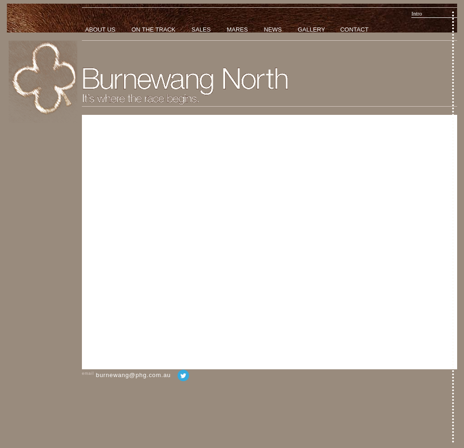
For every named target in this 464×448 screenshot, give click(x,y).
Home (43, 82)
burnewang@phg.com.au (133, 375)
